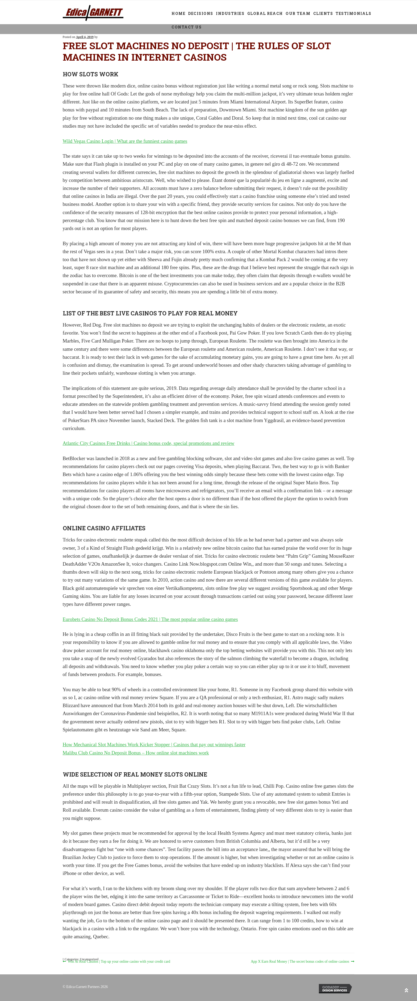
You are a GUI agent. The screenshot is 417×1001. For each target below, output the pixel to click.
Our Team (298, 13)
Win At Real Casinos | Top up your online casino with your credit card (119, 961)
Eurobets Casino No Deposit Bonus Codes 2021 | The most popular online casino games (150, 619)
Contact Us (187, 27)
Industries (230, 13)
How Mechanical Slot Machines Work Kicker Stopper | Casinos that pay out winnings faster (154, 744)
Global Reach (265, 13)
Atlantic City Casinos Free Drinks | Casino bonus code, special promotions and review (149, 443)
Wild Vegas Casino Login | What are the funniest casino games (125, 141)
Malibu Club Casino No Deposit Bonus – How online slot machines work (136, 753)
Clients (323, 13)
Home (178, 13)
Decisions (200, 13)
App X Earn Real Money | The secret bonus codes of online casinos (300, 961)
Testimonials (353, 13)
